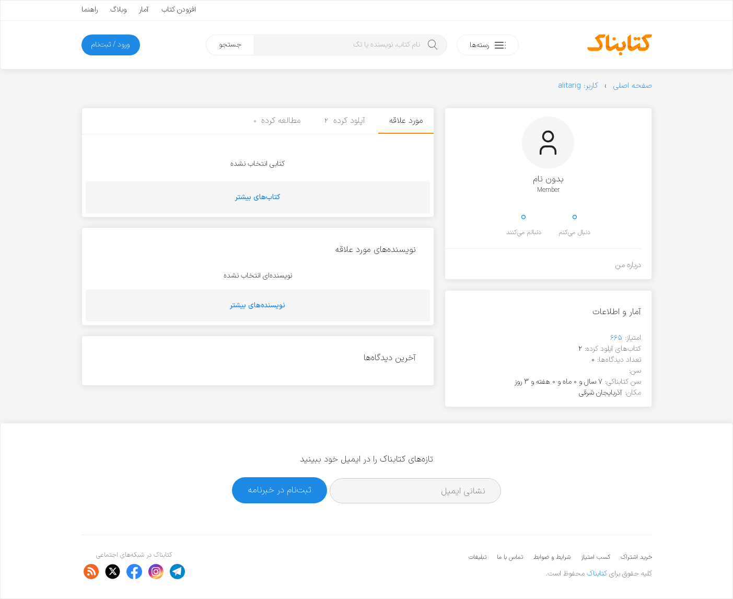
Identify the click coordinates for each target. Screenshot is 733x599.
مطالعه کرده (277, 120)
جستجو (230, 44)
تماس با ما (510, 557)
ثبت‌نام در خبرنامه (279, 490)
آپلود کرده (344, 120)
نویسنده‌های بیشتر (257, 305)
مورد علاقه (406, 120)
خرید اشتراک (636, 557)
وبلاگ (118, 9)
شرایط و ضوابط (552, 557)
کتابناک (597, 573)
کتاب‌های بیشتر (257, 197)
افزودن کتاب (178, 9)
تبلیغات (477, 557)
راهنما (90, 9)
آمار (144, 9)
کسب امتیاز (595, 557)
